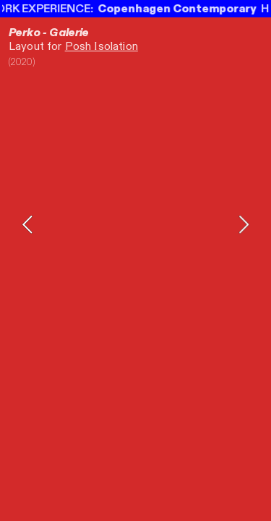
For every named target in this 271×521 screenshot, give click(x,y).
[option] (135, 224)
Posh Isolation (101, 46)
